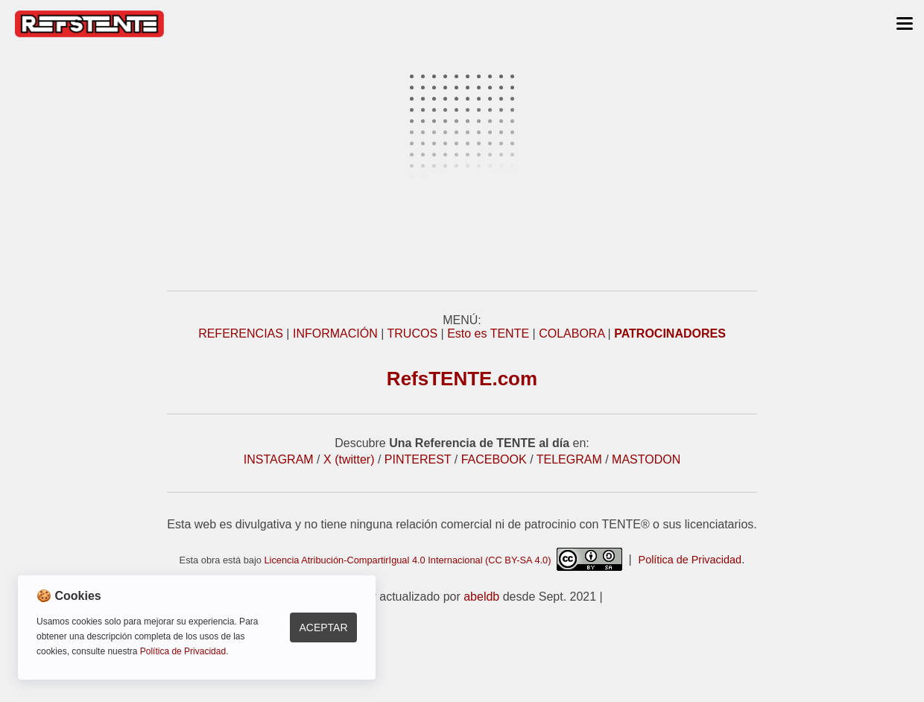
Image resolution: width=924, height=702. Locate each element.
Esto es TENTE (488, 333)
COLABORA (571, 333)
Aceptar (323, 627)
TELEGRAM (569, 459)
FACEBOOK (494, 459)
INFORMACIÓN (335, 333)
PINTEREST (418, 459)
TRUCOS (412, 333)
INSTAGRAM (279, 459)
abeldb (481, 596)
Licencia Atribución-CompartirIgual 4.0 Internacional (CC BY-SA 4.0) (442, 560)
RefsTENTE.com (462, 378)
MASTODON (646, 459)
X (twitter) (348, 459)
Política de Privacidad (690, 560)
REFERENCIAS (240, 333)
